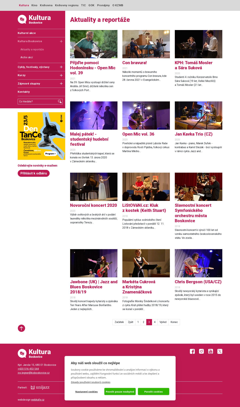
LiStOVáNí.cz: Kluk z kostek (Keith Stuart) (144, 208)
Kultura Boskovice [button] (30, 41)
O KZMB (117, 5)
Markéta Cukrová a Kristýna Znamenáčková (138, 286)
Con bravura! (134, 62)
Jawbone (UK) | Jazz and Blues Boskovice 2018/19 (93, 286)
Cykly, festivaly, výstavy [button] (34, 67)
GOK (91, 5)
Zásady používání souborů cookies (90, 382)
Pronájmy (103, 5)
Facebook (192, 351)
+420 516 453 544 (28, 368)
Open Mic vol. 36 (138, 134)
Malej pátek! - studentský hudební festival (89, 139)
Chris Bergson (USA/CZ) (198, 281)
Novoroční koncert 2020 (93, 205)
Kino (34, 5)
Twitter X (219, 351)
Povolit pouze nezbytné (120, 391)
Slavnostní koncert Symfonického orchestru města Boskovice (193, 213)
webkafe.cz (37, 399)
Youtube (210, 351)
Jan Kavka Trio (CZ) (194, 134)
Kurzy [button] (22, 75)
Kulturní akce (27, 33)
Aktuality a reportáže (32, 49)
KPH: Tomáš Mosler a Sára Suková (193, 65)
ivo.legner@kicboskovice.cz (34, 372)
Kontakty (24, 91)
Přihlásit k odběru (33, 173)
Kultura (24, 5)
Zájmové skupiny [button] (29, 83)
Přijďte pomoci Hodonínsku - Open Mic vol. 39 (92, 67)
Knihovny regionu (66, 5)
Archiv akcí (26, 57)
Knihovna (46, 5)
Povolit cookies (153, 391)
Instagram (201, 351)
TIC (83, 5)
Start (21, 328)
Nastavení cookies (86, 391)
